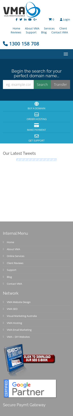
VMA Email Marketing (19, 330)
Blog (44, 32)
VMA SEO (12, 309)
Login (65, 19)
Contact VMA (59, 32)
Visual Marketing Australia (22, 316)
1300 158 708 (21, 43)
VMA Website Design (19, 302)
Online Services (15, 256)
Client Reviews (15, 263)
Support (31, 32)
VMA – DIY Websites (18, 337)
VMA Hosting (14, 323)
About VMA (13, 249)
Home (10, 242)
